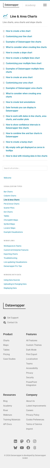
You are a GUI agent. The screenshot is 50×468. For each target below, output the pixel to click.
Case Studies (9, 359)
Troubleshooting (10, 258)
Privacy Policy (32, 415)
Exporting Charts (11, 254)
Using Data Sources (12, 280)
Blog (5, 401)
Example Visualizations (13, 232)
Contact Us (10, 322)
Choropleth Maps (11, 220)
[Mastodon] (22, 441)
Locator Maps (9, 228)
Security (30, 377)
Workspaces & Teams (12, 246)
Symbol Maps (9, 224)
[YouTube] (22, 448)
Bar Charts (8, 192)
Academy (30, 5)
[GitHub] (28, 441)
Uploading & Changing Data (15, 284)
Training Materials (11, 419)
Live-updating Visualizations (15, 262)
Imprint (29, 429)
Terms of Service (34, 424)
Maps (6, 345)
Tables (6, 216)
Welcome (7, 178)
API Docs (7, 424)
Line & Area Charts (11, 200)
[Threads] (35, 448)
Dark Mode (31, 349)
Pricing (6, 354)
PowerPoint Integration (31, 383)
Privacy (29, 373)
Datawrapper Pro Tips (13, 266)
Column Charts (10, 196)
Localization (32, 359)
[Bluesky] (15, 448)
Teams (29, 363)
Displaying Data (10, 288)
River (5, 410)
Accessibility (32, 368)
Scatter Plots (9, 208)
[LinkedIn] (15, 441)
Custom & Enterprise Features (16, 250)
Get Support (10, 317)
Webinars (7, 415)
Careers (29, 410)
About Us (30, 401)
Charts (6, 340)
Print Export (31, 354)
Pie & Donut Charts (11, 204)
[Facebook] (28, 448)
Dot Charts (8, 212)
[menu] (44, 5)
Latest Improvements (36, 405)
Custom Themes (34, 345)
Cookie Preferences (35, 419)
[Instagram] (35, 441)
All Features (31, 340)
